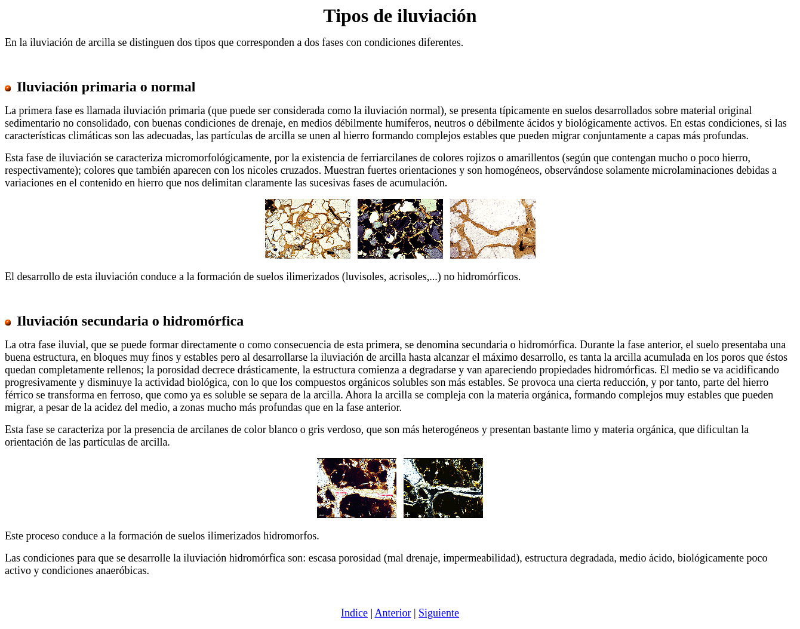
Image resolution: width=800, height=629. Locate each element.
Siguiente (439, 613)
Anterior (393, 613)
